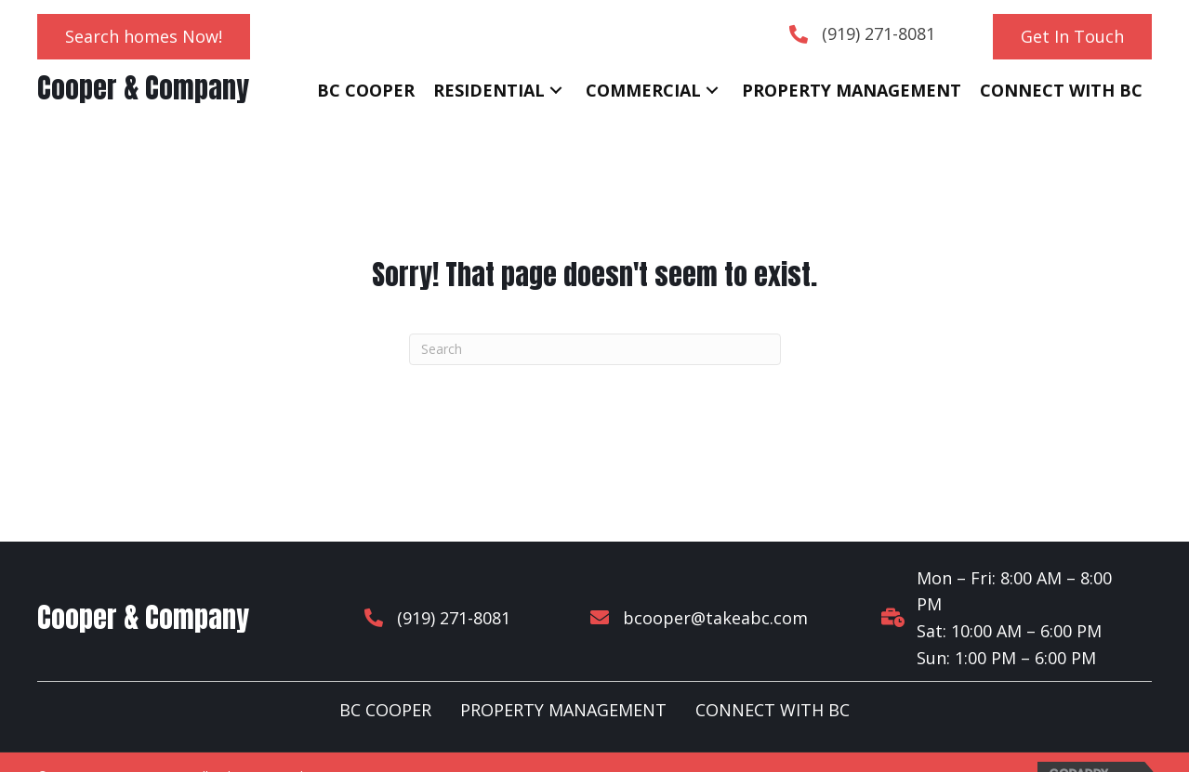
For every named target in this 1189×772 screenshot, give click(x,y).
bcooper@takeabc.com (700, 604)
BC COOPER (385, 684)
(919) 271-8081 (878, 33)
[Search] (595, 349)
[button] (143, 36)
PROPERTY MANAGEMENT (563, 684)
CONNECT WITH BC (772, 684)
